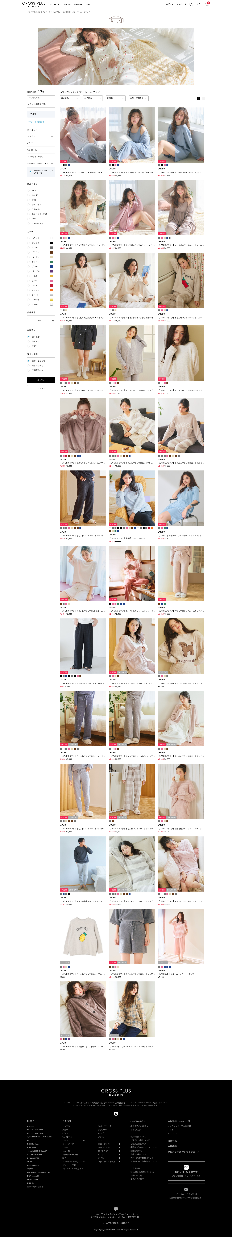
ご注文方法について (139, 1144)
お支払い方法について (140, 1140)
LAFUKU (57, 12)
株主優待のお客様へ (139, 1126)
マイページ (181, 4)
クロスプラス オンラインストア (38, 12)
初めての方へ (136, 1130)
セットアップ (68, 1144)
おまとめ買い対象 (39, 214)
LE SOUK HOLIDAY (35, 1130)
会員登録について (138, 1137)
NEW (34, 190)
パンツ (40, 143)
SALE (88, 5)
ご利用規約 (135, 1168)
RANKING (78, 5)
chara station (32, 1180)
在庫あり (36, 341)
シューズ (66, 1151)
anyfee (30, 1169)
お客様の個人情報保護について (143, 1161)
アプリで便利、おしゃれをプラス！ (186, 1174)
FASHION (66, 12)
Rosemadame (33, 1165)
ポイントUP (37, 204)
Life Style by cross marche (38, 1172)
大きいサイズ (104, 1130)
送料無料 (36, 209)
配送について (136, 1151)
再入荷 (35, 195)
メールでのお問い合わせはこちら (116, 1223)
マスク (101, 1140)
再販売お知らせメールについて (143, 1147)
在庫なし (36, 346)
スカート (66, 1130)
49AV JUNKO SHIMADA (37, 1151)
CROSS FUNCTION (35, 1133)
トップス (40, 136)
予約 (34, 200)
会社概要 (172, 1146)
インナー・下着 (69, 1165)
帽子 (64, 1158)
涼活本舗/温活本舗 (35, 1187)
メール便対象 (37, 223)
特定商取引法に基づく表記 (142, 1172)
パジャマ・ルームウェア (81, 12)
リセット (41, 388)
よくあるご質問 (137, 1179)
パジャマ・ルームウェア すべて (43, 171)
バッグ (65, 1147)
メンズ (101, 1137)
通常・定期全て (38, 361)
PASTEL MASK (33, 1176)
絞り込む (41, 380)
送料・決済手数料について (142, 1158)
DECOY (30, 1140)
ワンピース (40, 150)
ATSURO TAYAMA (34, 1155)
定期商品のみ (37, 370)
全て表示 (36, 337)
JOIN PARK (31, 1147)
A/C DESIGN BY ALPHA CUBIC (39, 1137)
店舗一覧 (172, 1141)
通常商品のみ (37, 365)
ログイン (169, 4)
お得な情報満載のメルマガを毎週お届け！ (186, 1196)
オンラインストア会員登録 (179, 1126)
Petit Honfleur (33, 1144)
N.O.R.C (30, 1126)
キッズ (101, 1133)
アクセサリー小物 (70, 1154)
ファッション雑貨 (40, 157)
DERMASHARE (33, 1158)
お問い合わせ (136, 1175)
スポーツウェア (105, 1126)
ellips (29, 1162)
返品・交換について (139, 1154)
